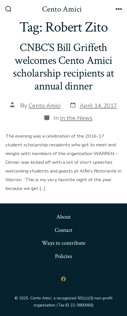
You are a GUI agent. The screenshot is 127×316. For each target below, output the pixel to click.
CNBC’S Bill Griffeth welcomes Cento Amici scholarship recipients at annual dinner (63, 66)
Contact (63, 230)
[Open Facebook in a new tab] (63, 279)
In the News (76, 118)
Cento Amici (45, 105)
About (63, 217)
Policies (63, 256)
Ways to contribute (64, 243)
